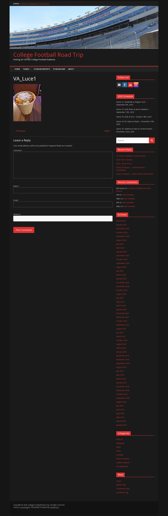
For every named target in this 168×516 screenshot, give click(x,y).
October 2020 (121, 340)
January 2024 (121, 251)
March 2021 (121, 336)
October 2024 (121, 232)
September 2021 (123, 325)
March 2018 (121, 421)
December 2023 (122, 255)
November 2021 (122, 317)
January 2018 (121, 425)
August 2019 (121, 367)
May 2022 (120, 302)
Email (16, 200)
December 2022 (122, 282)
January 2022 (121, 309)
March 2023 (121, 275)
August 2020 (121, 344)
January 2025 (121, 225)
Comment (18, 150)
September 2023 (123, 263)
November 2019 (122, 359)
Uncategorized (122, 466)
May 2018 (120, 413)
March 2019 (121, 379)
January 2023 (121, 278)
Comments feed (122, 488)
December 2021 (122, 313)
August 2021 (121, 329)
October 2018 (121, 394)
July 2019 (119, 371)
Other (118, 451)
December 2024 (122, 228)
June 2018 (120, 409)
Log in (118, 481)
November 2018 (122, 390)
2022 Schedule (128, 195)
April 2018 (120, 417)
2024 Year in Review (124, 160)
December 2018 (122, 386)
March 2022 (121, 305)
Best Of (119, 439)
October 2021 (121, 321)
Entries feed (121, 485)
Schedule (119, 455)
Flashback (120, 443)
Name (16, 186)
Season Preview (122, 458)
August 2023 (121, 267)
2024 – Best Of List (124, 163)
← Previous (19, 130)
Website (16, 214)
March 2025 (121, 221)
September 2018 (123, 398)
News (118, 447)
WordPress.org (122, 492)
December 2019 (122, 355)
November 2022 (122, 286)
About (71, 69)
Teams (26, 69)
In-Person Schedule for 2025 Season (34, 3)
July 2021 (119, 332)
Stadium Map (59, 69)
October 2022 (121, 290)
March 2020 (121, 348)
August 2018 (121, 402)
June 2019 (120, 375)
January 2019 (121, 382)
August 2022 (121, 294)
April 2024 (120, 248)
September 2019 (123, 363)
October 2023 (121, 259)
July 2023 (119, 271)
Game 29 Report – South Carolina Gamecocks (134, 174)
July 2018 (119, 406)
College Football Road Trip (48, 54)
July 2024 (119, 244)
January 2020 (121, 352)
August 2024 (121, 240)
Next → (109, 130)
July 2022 (119, 298)
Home (17, 69)
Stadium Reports (42, 69)
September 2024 (123, 236)
